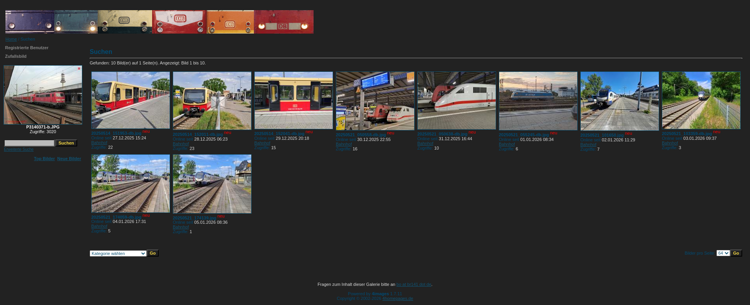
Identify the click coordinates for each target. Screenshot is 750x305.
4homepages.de (398, 298)
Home (11, 39)
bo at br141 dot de (414, 284)
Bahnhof (99, 142)
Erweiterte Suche (19, 149)
